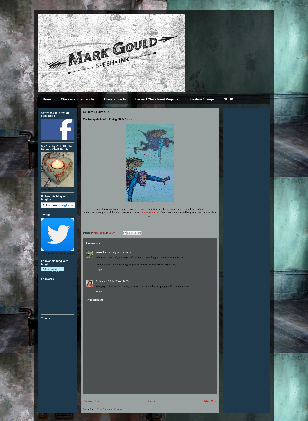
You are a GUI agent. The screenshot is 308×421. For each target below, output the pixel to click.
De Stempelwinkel (149, 212)
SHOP (228, 99)
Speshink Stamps (202, 99)
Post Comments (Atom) (109, 409)
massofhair (102, 252)
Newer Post (91, 401)
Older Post (209, 401)
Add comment (95, 299)
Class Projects (115, 99)
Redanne (100, 281)
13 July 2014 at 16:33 (117, 281)
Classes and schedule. (78, 99)
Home (47, 99)
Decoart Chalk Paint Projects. (157, 99)
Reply (99, 269)
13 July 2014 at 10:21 (120, 252)
